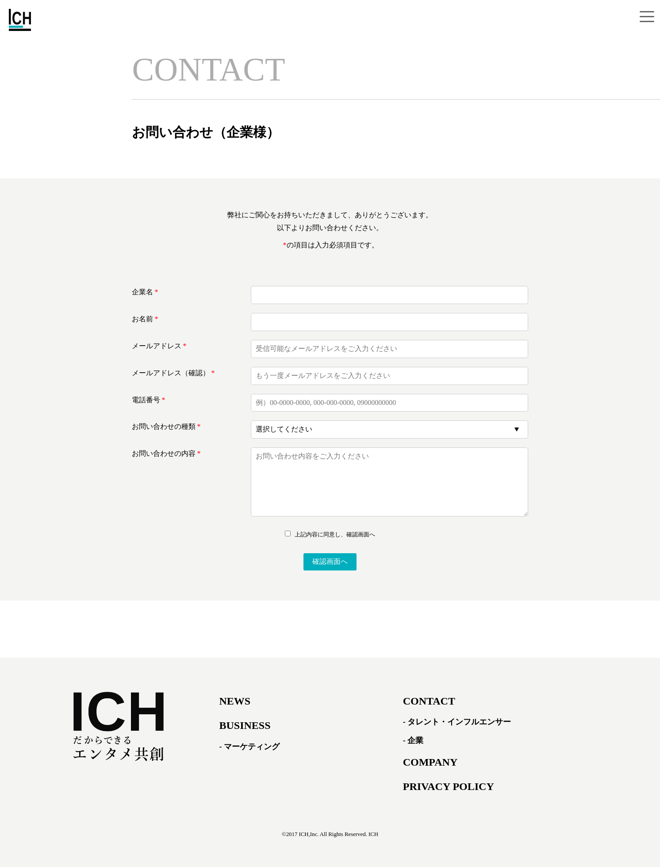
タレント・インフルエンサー (459, 721)
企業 (415, 740)
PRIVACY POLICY (448, 786)
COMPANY (430, 762)
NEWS (234, 701)
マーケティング (252, 746)
